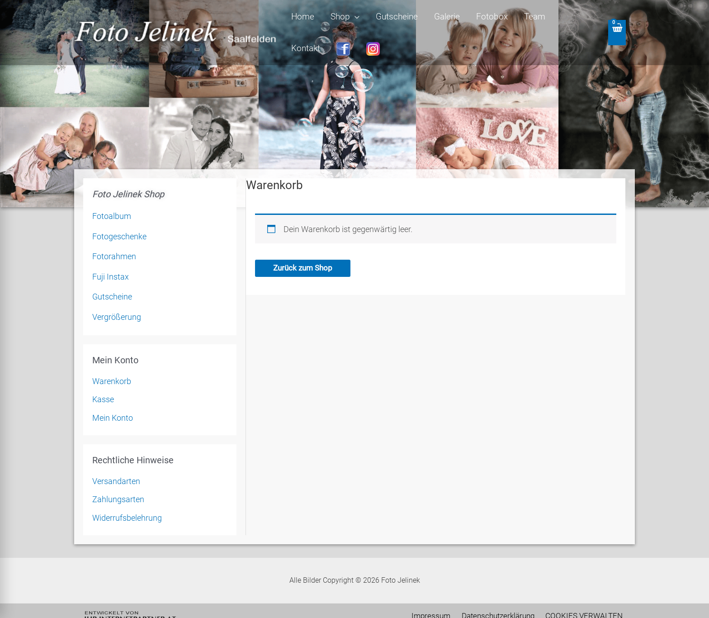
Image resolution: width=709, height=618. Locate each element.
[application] (365, 24)
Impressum (440, 598)
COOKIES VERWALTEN (587, 598)
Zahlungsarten (118, 482)
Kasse (103, 382)
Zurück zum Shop (304, 251)
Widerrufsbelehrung (127, 500)
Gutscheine (112, 279)
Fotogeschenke (119, 218)
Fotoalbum (111, 199)
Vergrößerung (116, 299)
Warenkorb (111, 363)
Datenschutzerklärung (504, 598)
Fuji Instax (110, 259)
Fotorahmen (114, 239)
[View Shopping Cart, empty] (616, 24)
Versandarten (116, 463)
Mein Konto (112, 400)
